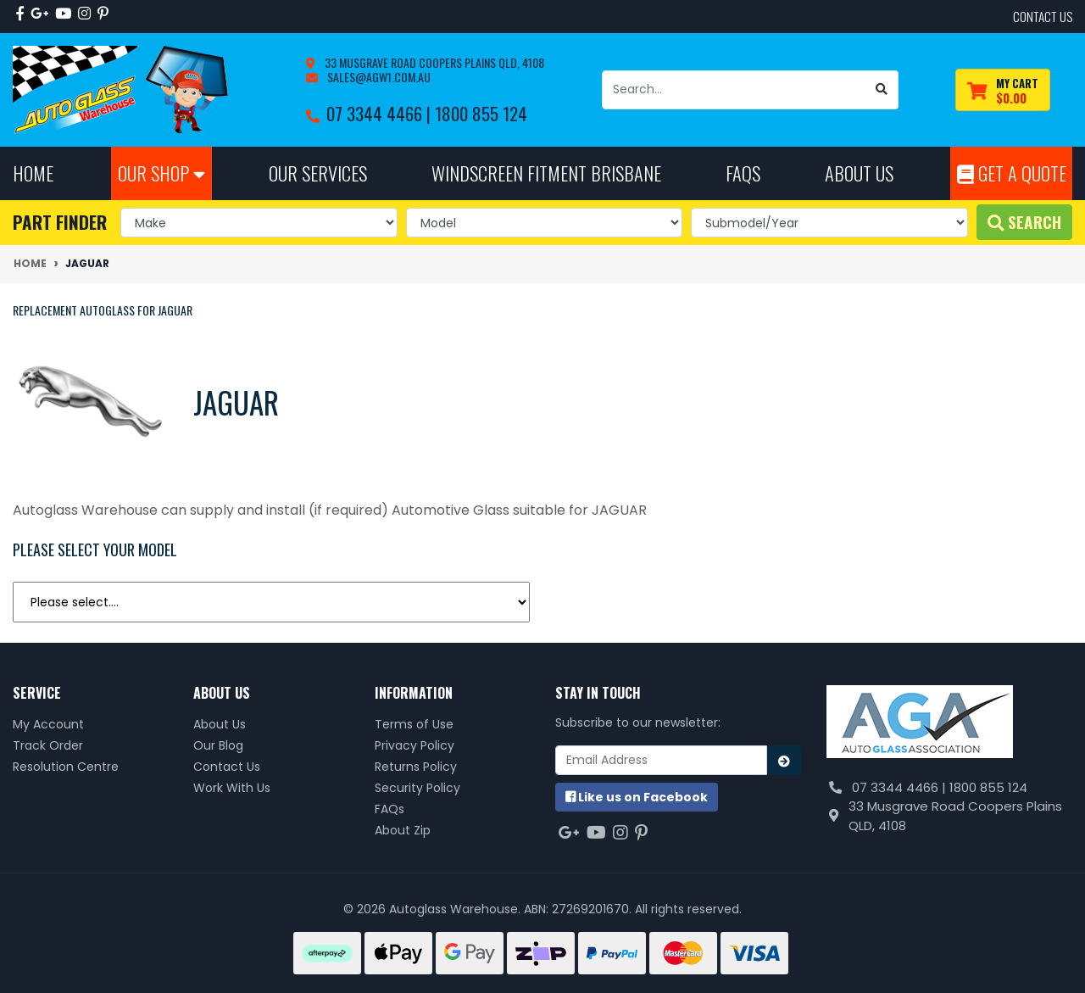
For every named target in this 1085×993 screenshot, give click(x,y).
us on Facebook (636, 797)
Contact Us (226, 766)
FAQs (389, 809)
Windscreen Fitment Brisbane (546, 173)
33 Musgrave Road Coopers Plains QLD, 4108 (433, 62)
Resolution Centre (66, 766)
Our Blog (218, 745)
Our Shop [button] (161, 173)
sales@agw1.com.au (378, 77)
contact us (1042, 16)
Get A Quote (1011, 173)
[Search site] (882, 89)
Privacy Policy (414, 745)
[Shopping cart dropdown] (1002, 90)
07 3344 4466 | (380, 113)
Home (33, 173)
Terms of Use (414, 724)
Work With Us (231, 787)
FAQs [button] (743, 173)
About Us (219, 724)
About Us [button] (859, 173)
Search (1024, 221)
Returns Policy (416, 766)
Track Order (48, 745)
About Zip (403, 830)
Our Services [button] (318, 173)
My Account (48, 724)
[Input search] (734, 89)
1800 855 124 (481, 113)
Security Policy (417, 787)
